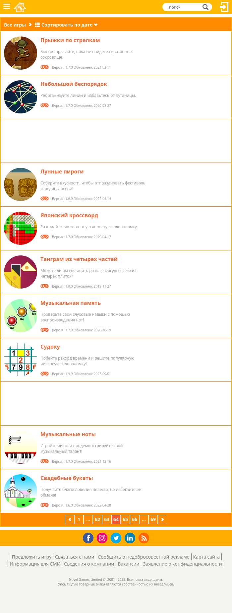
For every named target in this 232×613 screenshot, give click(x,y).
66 (134, 519)
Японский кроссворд (69, 215)
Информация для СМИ (35, 564)
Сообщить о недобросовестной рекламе (143, 557)
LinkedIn (131, 538)
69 (153, 519)
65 (125, 519)
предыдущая (70, 519)
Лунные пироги (62, 171)
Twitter (117, 538)
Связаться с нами (74, 557)
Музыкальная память (70, 302)
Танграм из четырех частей (79, 259)
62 (97, 519)
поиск (207, 7)
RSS (144, 538)
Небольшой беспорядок (73, 84)
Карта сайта (206, 557)
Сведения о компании (89, 564)
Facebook (90, 537)
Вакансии (128, 564)
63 (106, 519)
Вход (224, 7)
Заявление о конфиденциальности (182, 564)
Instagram (103, 537)
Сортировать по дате (66, 25)
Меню (6, 7)
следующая (163, 519)
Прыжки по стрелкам (70, 40)
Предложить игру (31, 557)
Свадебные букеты (66, 478)
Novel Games (20, 7)
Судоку (50, 346)
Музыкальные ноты (68, 434)
